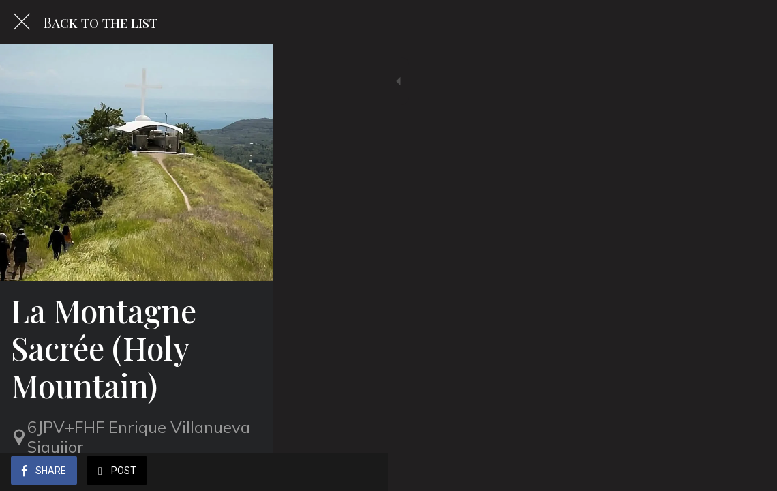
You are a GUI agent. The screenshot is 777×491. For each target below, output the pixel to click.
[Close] (22, 22)
